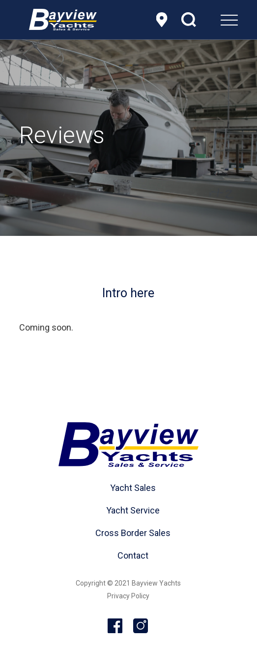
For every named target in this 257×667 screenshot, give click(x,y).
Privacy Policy (128, 596)
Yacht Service (133, 510)
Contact (132, 555)
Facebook (115, 626)
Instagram (141, 626)
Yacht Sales (133, 488)
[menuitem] (204, 19)
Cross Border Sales (133, 533)
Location (162, 19)
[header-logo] (63, 19)
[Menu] (204, 19)
